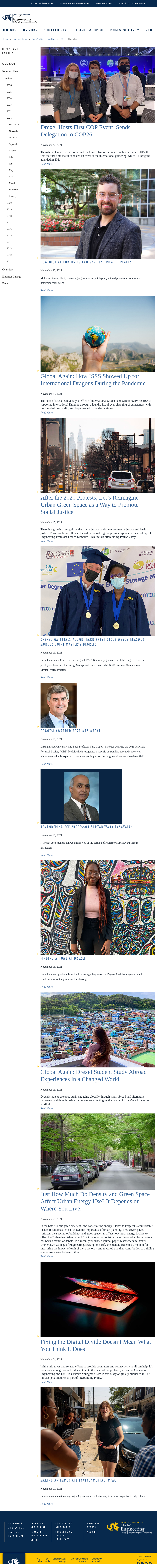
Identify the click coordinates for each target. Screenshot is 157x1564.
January (13, 196)
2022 (9, 111)
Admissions (30, 30)
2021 (61, 39)
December (14, 124)
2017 (9, 222)
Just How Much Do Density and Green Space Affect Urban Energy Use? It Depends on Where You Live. (95, 1201)
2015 (9, 235)
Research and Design (89, 30)
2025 (9, 92)
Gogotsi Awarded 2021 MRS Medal (71, 730)
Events (6, 283)
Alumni (122, 3)
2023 (9, 105)
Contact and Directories (42, 3)
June (11, 163)
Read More (47, 163)
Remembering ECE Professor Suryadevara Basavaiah (87, 827)
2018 (9, 216)
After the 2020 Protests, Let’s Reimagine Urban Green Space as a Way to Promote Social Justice (90, 504)
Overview (7, 269)
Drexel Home (138, 3)
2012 (9, 255)
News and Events (104, 3)
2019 (9, 209)
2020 (9, 203)
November (14, 131)
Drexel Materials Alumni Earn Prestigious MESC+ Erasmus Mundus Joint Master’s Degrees (93, 641)
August (12, 150)
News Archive (38, 39)
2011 (9, 261)
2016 (9, 229)
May (11, 170)
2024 (9, 98)
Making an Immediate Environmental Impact (79, 1480)
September (14, 144)
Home (5, 39)
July (11, 157)
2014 (9, 242)
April (11, 176)
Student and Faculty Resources (74, 3)
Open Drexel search (150, 3)
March (12, 183)
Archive (51, 39)
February (13, 189)
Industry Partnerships (124, 30)
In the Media (9, 64)
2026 (9, 85)
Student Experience (56, 30)
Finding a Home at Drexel (63, 958)
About (150, 30)
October (13, 137)
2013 (9, 248)
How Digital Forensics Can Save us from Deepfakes (86, 262)
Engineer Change (11, 276)
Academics (9, 30)
